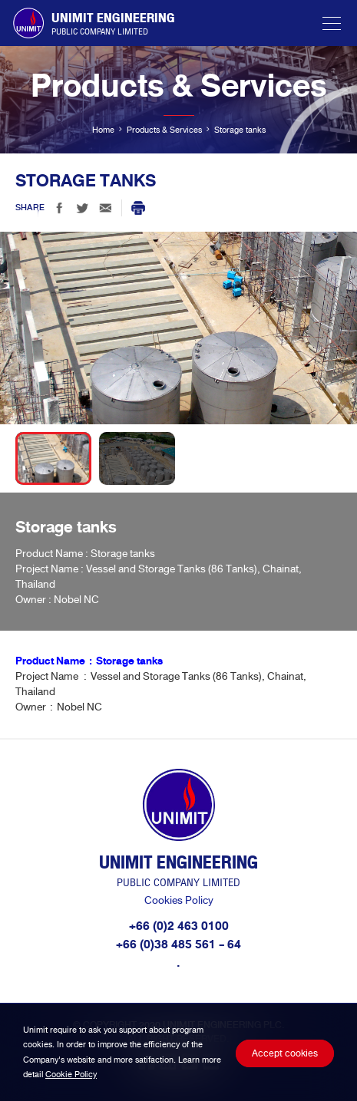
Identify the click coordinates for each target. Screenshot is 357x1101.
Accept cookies (285, 1053)
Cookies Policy (178, 900)
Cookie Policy (71, 1074)
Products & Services (164, 130)
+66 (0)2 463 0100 (179, 926)
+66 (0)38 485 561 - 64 (178, 944)
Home (103, 130)
